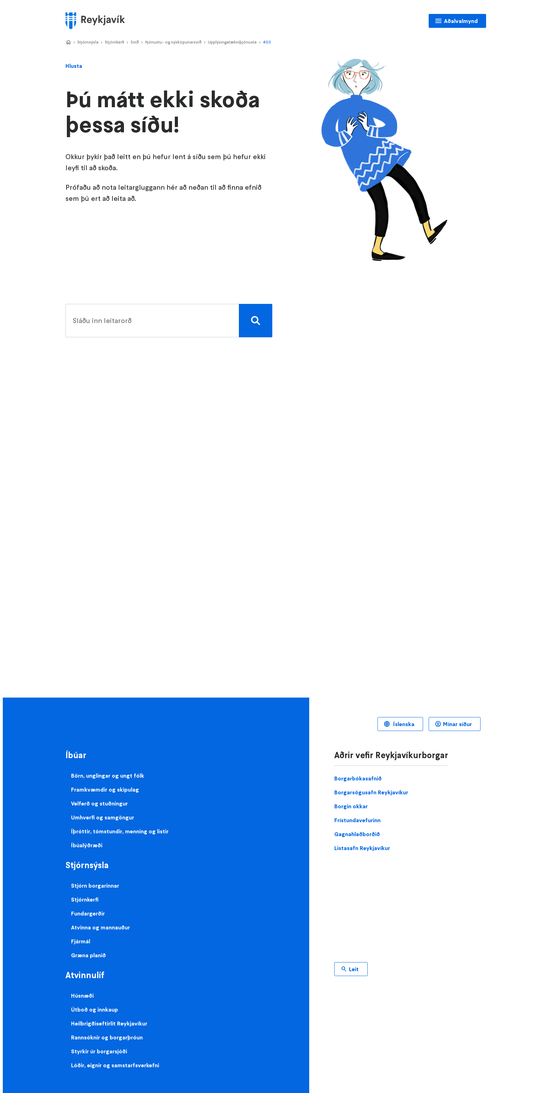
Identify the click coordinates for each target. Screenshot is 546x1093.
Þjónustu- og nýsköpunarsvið (173, 42)
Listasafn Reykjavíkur (362, 847)
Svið (135, 42)
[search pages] (167, 320)
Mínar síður (457, 724)
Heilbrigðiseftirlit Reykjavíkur (109, 1023)
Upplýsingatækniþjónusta (232, 42)
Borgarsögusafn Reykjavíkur (371, 792)
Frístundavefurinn (357, 820)
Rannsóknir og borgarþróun (107, 1037)
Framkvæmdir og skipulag (105, 789)
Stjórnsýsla (88, 42)
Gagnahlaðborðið (357, 834)
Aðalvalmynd (461, 20)
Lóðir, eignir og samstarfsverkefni (115, 1065)
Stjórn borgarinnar (95, 885)
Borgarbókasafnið (358, 778)
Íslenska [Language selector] (403, 724)
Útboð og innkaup (94, 1009)
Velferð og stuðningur (99, 803)
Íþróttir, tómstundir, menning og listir (120, 831)
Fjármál (80, 941)
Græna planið (88, 955)
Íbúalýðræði (86, 845)
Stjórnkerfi (114, 42)
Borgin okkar (351, 806)
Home (68, 42)
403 (267, 42)
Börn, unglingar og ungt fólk (107, 775)
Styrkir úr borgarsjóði (99, 1051)
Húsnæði (82, 995)
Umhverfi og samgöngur (102, 817)
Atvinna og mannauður (100, 927)
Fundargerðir (88, 913)
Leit (354, 969)
